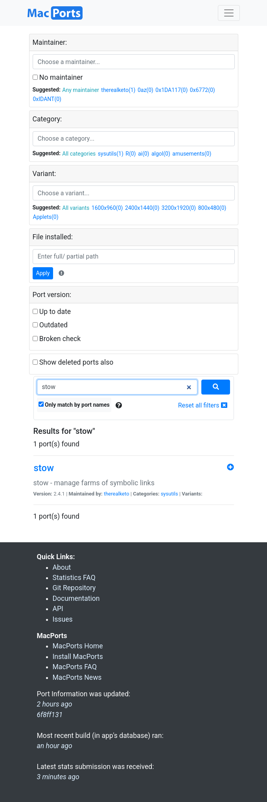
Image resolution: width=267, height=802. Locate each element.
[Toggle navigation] (229, 13)
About (62, 567)
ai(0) (143, 153)
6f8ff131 (50, 715)
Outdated (50, 325)
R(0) (130, 153)
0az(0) (145, 90)
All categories (79, 153)
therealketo (116, 494)
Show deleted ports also (73, 362)
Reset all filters (202, 405)
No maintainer (58, 77)
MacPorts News (77, 677)
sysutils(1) (110, 153)
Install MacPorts (78, 657)
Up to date (52, 312)
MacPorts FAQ (75, 667)
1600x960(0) (107, 208)
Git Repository (74, 588)
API (58, 609)
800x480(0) (212, 208)
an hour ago (54, 746)
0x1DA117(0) (171, 90)
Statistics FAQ (74, 578)
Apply (43, 273)
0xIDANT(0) (47, 99)
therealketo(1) (118, 90)
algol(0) (160, 153)
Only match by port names (74, 405)
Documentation (76, 598)
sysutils (169, 494)
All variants (75, 208)
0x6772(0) (202, 90)
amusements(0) (191, 153)
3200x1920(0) (179, 208)
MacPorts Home (78, 646)
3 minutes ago (58, 777)
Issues (63, 619)
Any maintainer (80, 90)
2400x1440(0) (142, 208)
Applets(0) (46, 217)
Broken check (57, 339)
